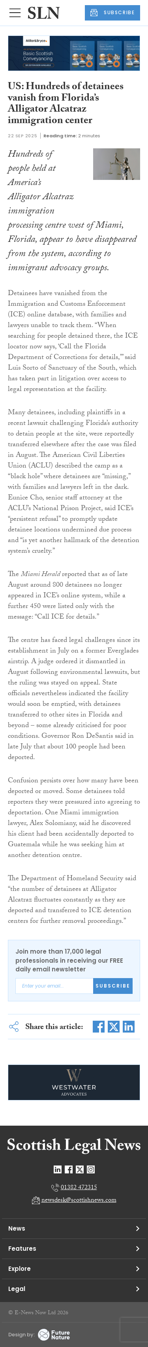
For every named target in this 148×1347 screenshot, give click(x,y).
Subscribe (113, 985)
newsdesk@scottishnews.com (78, 1200)
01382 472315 (79, 1188)
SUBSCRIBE (112, 12)
